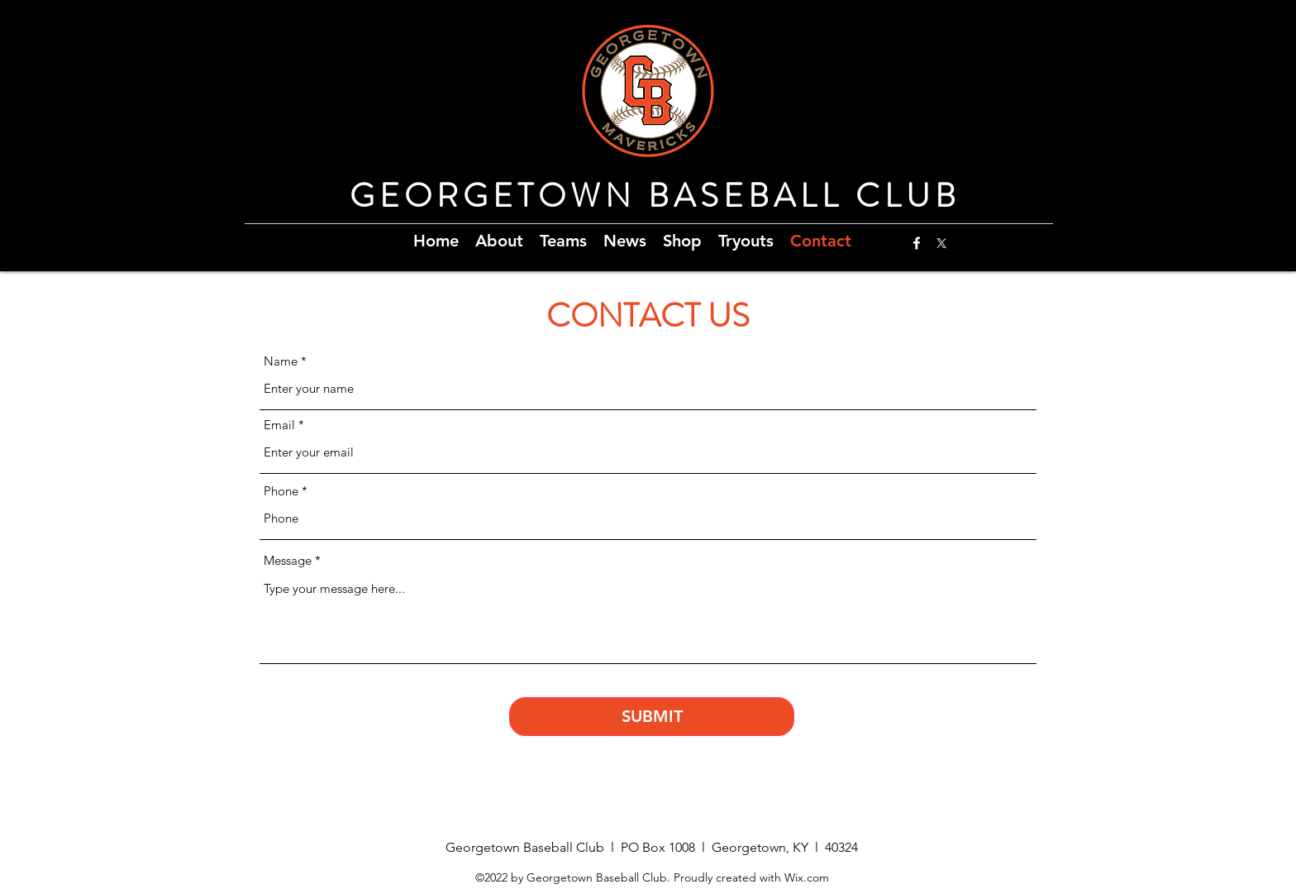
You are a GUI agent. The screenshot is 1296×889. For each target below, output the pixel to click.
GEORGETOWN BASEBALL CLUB (655, 195)
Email (279, 424)
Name (281, 361)
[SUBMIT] (651, 716)
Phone (281, 491)
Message (288, 560)
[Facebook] (916, 243)
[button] (499, 239)
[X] (941, 243)
